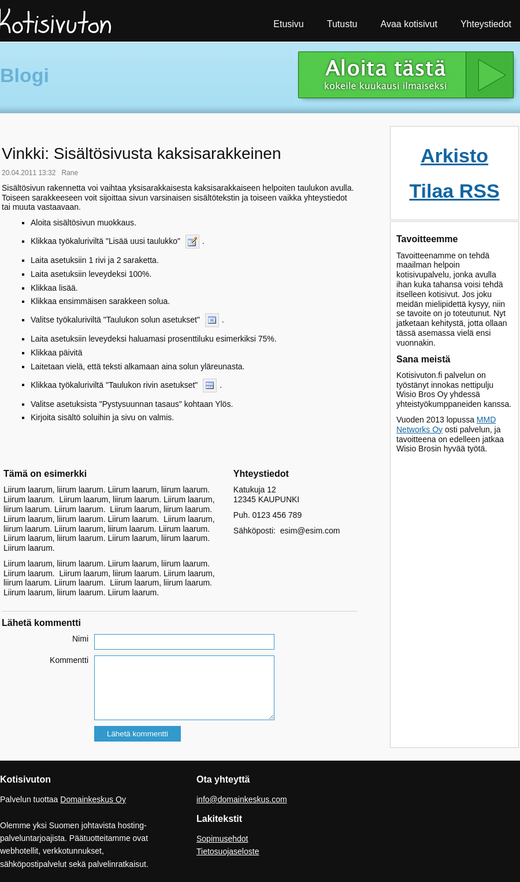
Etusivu (288, 24)
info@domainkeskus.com (241, 799)
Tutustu (342, 24)
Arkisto (454, 155)
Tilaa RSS (454, 191)
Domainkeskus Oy (93, 799)
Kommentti (69, 660)
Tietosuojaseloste (227, 851)
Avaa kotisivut (409, 24)
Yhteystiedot (485, 24)
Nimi (80, 638)
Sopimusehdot (222, 838)
